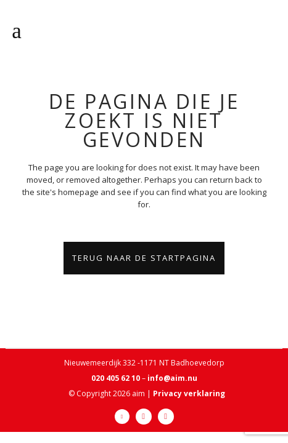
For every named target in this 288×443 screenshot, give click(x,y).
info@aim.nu (172, 378)
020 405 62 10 (115, 378)
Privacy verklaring (189, 393)
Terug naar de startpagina (144, 257)
